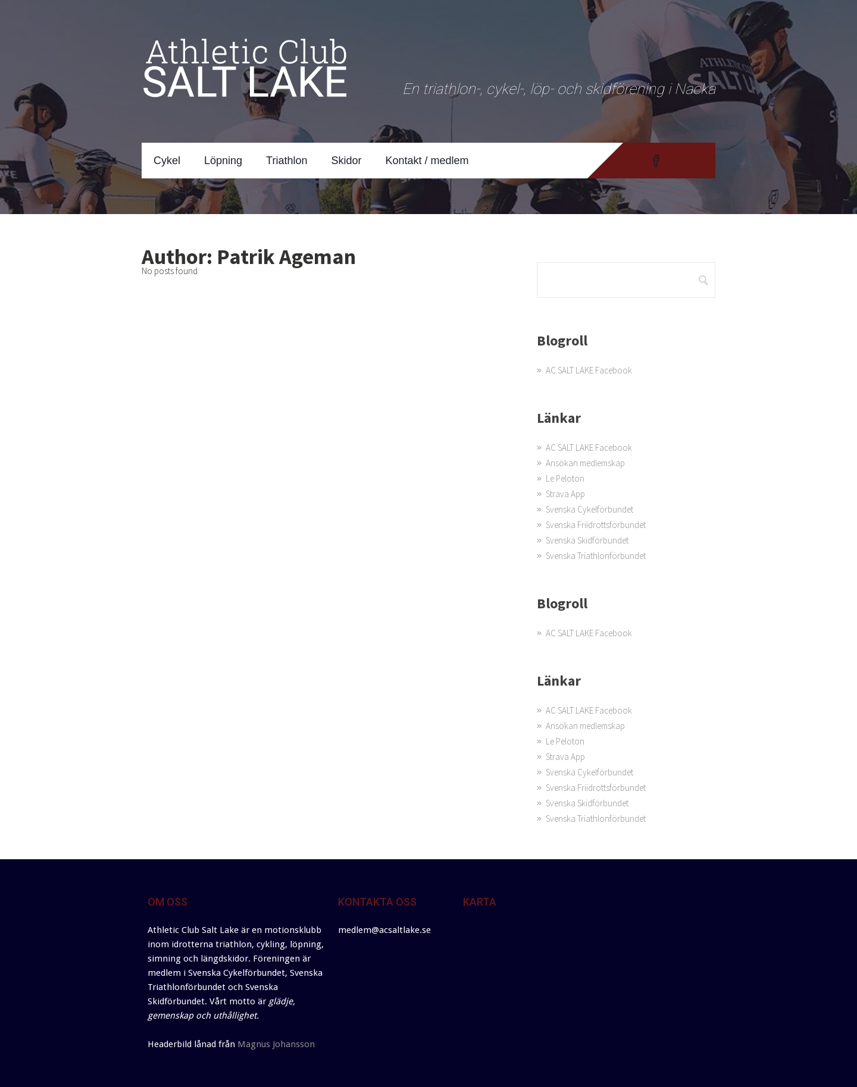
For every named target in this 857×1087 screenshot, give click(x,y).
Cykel (167, 160)
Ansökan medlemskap (585, 463)
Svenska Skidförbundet (587, 540)
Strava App (565, 493)
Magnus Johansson (276, 1044)
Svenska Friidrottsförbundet (596, 524)
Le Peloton (565, 478)
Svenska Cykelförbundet (589, 509)
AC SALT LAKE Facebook (589, 370)
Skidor (346, 160)
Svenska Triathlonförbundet (596, 555)
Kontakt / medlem (427, 160)
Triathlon (286, 160)
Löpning (223, 160)
